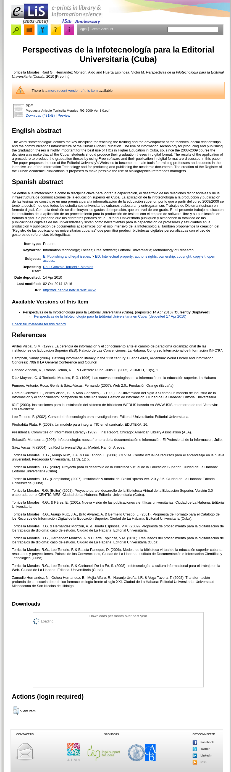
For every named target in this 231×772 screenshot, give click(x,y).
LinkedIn (202, 755)
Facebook (203, 742)
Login (82, 29)
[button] (16, 710)
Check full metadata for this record (39, 324)
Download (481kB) (40, 115)
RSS (199, 762)
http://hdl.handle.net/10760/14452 (69, 290)
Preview (64, 115)
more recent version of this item (73, 90)
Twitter (201, 749)
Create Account (101, 29)
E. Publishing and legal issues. (67, 256)
